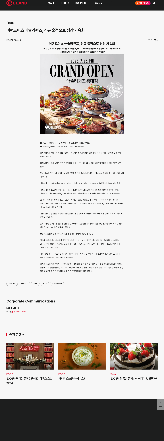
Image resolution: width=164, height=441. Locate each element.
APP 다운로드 (142, 5)
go (154, 412)
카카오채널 (156, 419)
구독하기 (137, 423)
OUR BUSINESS (46, 420)
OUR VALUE (44, 410)
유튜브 (148, 419)
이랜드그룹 (17, 5)
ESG (71, 420)
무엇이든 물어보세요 (98, 420)
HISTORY (43, 415)
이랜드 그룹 (17, 411)
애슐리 (35, 284)
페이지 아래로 (160, 401)
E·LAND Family (130, 411)
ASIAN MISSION (47, 425)
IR (70, 415)
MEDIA (72, 425)
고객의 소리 (94, 410)
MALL (51, 5)
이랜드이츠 (12, 284)
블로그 (142, 419)
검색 (112, 5)
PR (70, 410)
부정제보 (93, 415)
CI (39, 430)
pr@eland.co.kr (19, 311)
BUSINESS (81, 5)
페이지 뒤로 (160, 407)
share (154, 40)
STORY (65, 5)
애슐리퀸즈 (24, 284)
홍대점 (45, 284)
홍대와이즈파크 (57, 284)
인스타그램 (136, 419)
